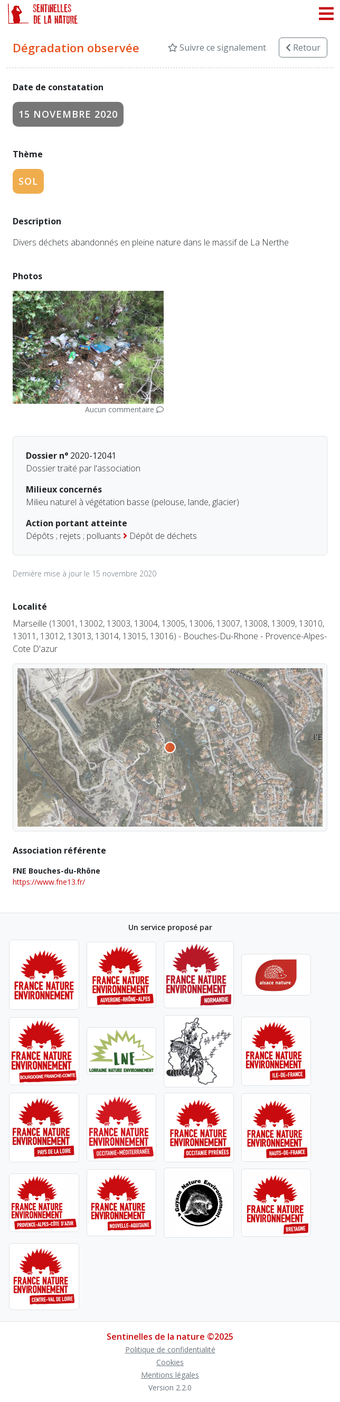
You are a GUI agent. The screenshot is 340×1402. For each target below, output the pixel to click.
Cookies (170, 1362)
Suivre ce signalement (217, 47)
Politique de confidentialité (170, 1349)
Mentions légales (170, 1375)
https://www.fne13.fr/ (49, 882)
